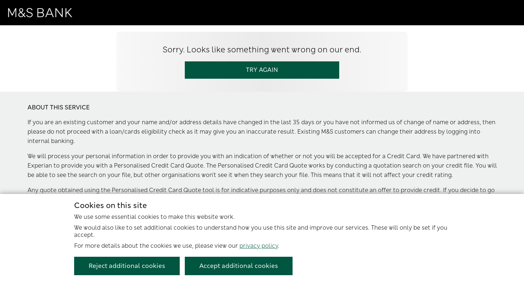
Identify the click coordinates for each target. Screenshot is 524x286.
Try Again (262, 70)
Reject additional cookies (127, 266)
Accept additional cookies (238, 266)
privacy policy (258, 246)
